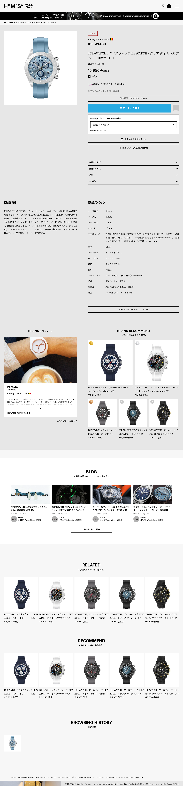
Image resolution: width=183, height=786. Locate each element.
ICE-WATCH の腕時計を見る (18, 413)
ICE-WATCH (97, 44)
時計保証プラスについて (98, 130)
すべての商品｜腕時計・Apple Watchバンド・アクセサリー (39, 777)
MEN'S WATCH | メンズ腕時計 (72, 777)
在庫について (133, 162)
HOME (13, 777)
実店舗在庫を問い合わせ (133, 139)
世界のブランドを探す (66, 421)
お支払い (133, 181)
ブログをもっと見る (91, 529)
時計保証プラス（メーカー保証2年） (106, 118)
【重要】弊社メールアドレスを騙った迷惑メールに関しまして (31, 22)
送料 (133, 175)
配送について (133, 169)
